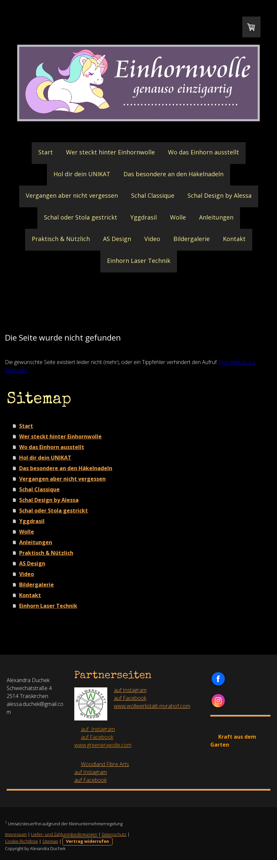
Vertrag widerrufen (87, 841)
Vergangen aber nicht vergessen (72, 195)
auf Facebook (130, 698)
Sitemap (50, 841)
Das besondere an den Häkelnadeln (173, 174)
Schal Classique (152, 195)
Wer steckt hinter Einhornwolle (110, 152)
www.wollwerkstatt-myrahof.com (152, 706)
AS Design (117, 239)
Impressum (16, 834)
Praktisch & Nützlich (61, 239)
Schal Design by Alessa (220, 195)
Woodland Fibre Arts (105, 764)
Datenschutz (114, 834)
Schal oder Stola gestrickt (80, 217)
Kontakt (234, 239)
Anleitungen (216, 217)
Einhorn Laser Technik (138, 261)
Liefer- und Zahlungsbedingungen (64, 834)
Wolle (178, 217)
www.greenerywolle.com (102, 745)
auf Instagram (130, 690)
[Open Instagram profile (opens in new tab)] (218, 700)
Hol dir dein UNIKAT (81, 174)
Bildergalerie (191, 239)
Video (152, 239)
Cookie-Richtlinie (21, 841)
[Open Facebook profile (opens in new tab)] (218, 678)
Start (45, 152)
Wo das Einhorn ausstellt (203, 152)
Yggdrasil (143, 217)
